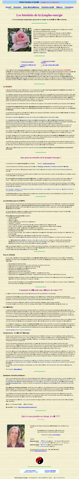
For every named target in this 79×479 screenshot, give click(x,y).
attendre (36, 157)
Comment (23, 290)
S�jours (59, 7)
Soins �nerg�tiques (31, 7)
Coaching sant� (47, 7)
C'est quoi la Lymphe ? (27, 62)
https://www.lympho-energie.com (27, 407)
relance (59, 79)
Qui (23, 416)
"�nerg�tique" (18, 369)
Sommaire (17, 7)
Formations (69, 7)
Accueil (8, 7)
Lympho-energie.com (49, 163)
